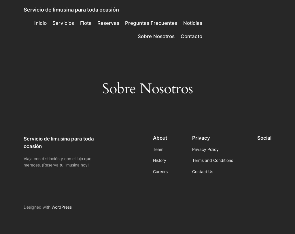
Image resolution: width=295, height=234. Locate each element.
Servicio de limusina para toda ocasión (71, 10)
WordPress (62, 207)
